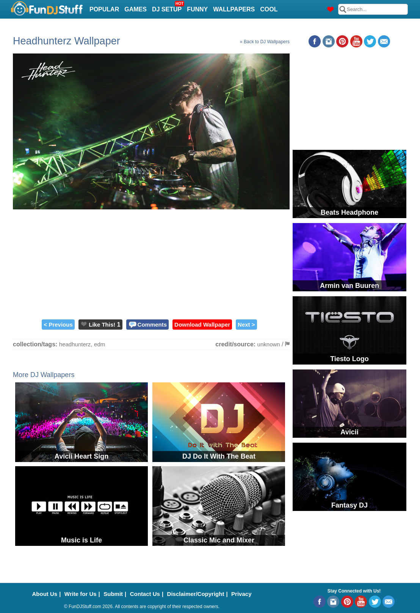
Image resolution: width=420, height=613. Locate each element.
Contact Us (145, 594)
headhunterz (75, 344)
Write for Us (80, 594)
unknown (268, 344)
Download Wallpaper (202, 324)
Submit (113, 594)
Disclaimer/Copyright (195, 594)
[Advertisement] (151, 262)
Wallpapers (234, 9)
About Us (45, 594)
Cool (268, 9)
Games (135, 9)
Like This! (102, 324)
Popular (104, 9)
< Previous (58, 324)
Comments (152, 324)
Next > (246, 324)
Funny (197, 9)
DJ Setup (167, 7)
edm (99, 344)
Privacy (241, 594)
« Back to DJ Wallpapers (265, 41)
